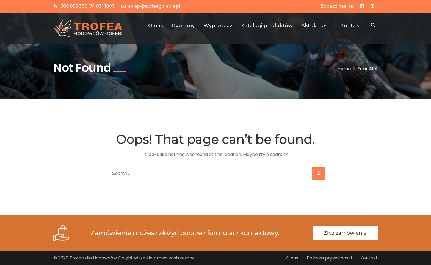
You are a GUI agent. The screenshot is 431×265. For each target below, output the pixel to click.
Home (344, 69)
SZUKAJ (373, 25)
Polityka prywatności (329, 258)
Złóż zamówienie (345, 233)
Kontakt (369, 258)
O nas (292, 258)
